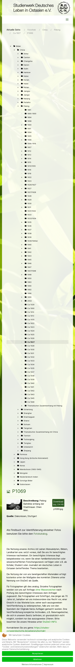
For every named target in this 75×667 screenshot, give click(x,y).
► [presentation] (18, 54)
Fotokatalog (40, 533)
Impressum (48, 664)
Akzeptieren (37, 653)
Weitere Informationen (32, 664)
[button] (67, 20)
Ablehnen (37, 659)
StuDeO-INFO (49, 621)
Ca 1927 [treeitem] (31, 342)
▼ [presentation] (10, 46)
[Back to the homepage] (41, 8)
